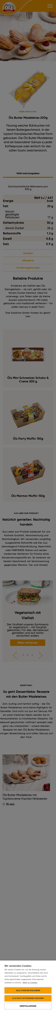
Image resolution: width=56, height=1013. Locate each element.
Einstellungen (28, 1006)
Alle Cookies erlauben (28, 990)
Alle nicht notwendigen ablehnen (28, 998)
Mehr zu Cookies (30, 983)
